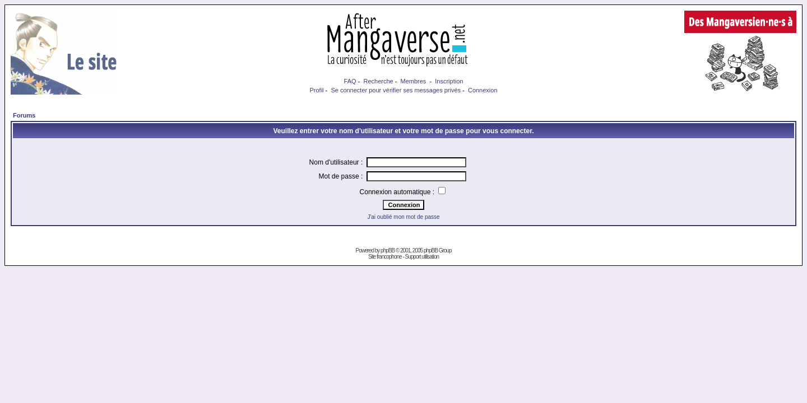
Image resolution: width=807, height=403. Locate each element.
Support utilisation (422, 257)
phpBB (388, 250)
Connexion (483, 90)
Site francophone (385, 257)
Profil (316, 90)
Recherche (378, 81)
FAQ (350, 81)
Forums (24, 115)
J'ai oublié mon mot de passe (403, 217)
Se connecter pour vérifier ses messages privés (396, 90)
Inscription (449, 81)
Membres (413, 81)
